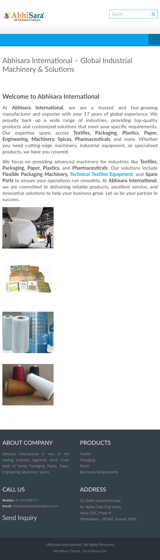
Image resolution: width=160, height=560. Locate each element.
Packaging (87, 460)
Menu (154, 39)
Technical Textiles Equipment (101, 174)
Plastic (85, 466)
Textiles (85, 454)
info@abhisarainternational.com (35, 506)
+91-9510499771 (26, 500)
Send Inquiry (19, 518)
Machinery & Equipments (99, 472)
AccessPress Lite (95, 551)
